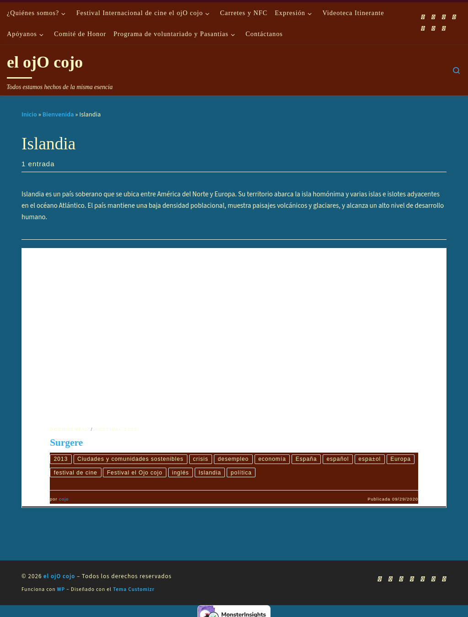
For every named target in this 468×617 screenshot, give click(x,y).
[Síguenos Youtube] (443, 17)
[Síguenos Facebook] (433, 17)
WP (61, 589)
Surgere (66, 442)
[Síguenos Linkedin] (433, 28)
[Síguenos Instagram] (423, 28)
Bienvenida (58, 114)
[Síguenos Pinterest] (443, 28)
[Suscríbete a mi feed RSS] (423, 17)
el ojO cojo (59, 577)
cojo (64, 499)
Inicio (29, 114)
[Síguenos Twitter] (454, 17)
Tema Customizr (133, 589)
